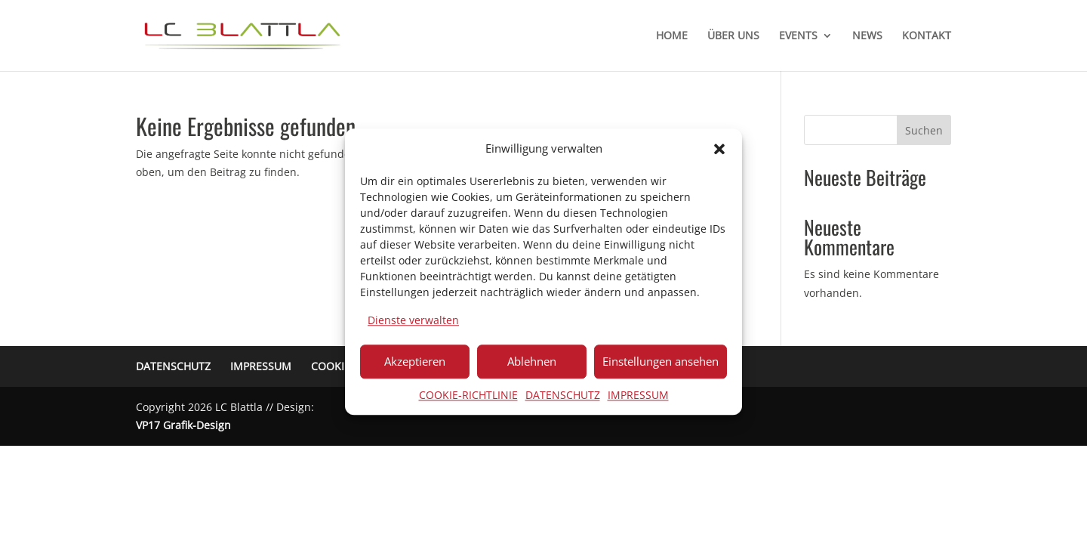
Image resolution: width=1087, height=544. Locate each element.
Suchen (924, 130)
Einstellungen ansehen (660, 361)
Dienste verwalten (413, 320)
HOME (672, 36)
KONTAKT (926, 36)
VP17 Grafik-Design (183, 425)
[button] (719, 148)
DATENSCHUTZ (562, 395)
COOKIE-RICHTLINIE (468, 395)
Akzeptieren (414, 361)
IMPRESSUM (638, 395)
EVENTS (798, 36)
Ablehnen (531, 361)
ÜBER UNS (733, 36)
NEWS (867, 36)
